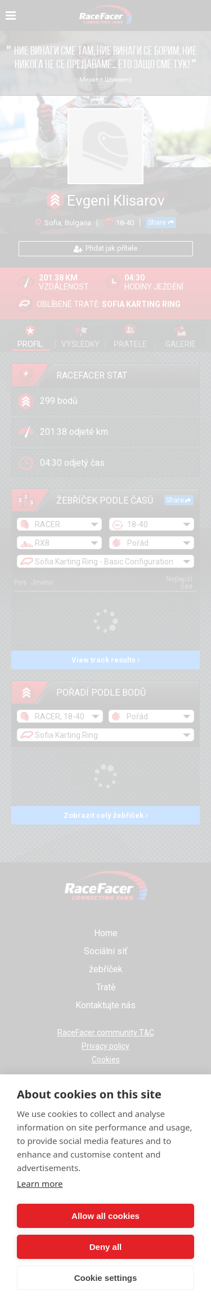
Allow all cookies (105, 1216)
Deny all (105, 1247)
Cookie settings (105, 1278)
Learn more (40, 1183)
